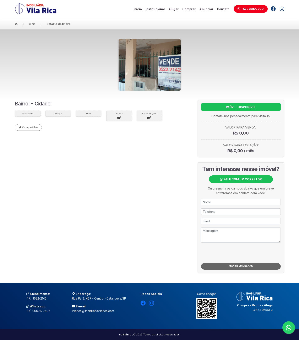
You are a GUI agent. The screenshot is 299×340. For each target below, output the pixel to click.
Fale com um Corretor (241, 179)
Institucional (155, 9)
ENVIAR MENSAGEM (241, 266)
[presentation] (240, 253)
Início (138, 9)
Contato (223, 9)
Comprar (189, 9)
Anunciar (206, 9)
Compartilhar (28, 127)
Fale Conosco (251, 8)
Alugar (173, 9)
